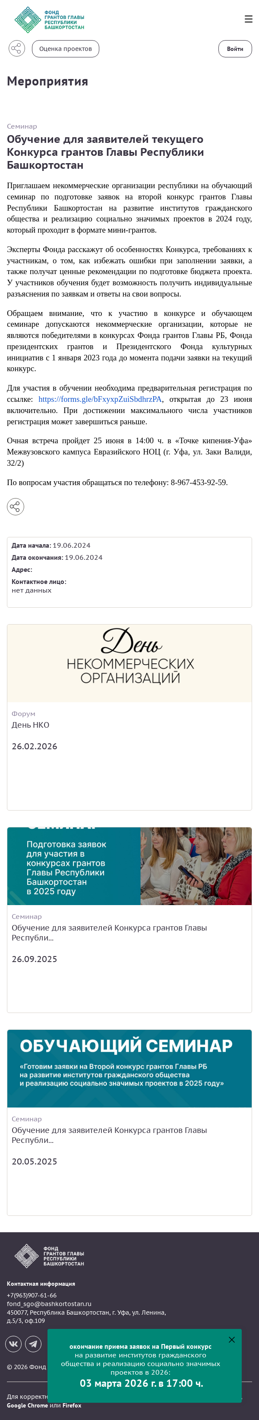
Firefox (72, 1405)
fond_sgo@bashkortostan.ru (49, 1304)
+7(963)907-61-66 (32, 1295)
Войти (235, 49)
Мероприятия (47, 80)
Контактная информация (41, 1283)
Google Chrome (27, 1405)
